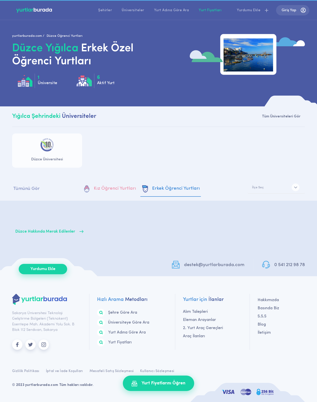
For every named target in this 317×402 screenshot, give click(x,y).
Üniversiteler (133, 10)
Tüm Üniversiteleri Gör (281, 116)
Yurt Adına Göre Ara (171, 10)
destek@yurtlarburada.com (214, 265)
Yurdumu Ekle (42, 269)
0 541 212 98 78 (289, 265)
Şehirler (105, 10)
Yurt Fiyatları (210, 10)
